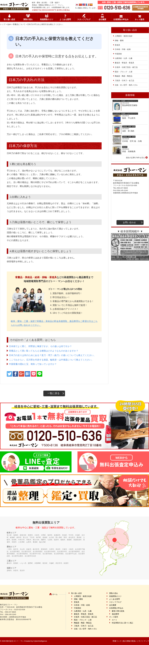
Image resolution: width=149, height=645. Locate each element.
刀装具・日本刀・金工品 (124, 81)
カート (114, 620)
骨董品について (19, 24)
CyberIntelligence (40, 641)
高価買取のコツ (46, 19)
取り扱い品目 (9, 19)
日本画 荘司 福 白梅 (132, 141)
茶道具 (117, 45)
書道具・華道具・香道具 (124, 63)
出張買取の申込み (121, 19)
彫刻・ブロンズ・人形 (123, 72)
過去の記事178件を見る (135, 158)
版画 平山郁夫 (129, 118)
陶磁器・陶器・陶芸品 (123, 76)
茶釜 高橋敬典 (128, 151)
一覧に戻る (53, 393)
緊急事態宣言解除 (129, 105)
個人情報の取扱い (130, 641)
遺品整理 (115, 614)
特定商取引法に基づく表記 (122, 623)
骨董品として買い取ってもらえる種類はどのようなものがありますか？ (43, 351)
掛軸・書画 (119, 40)
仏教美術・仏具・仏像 (123, 58)
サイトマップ (143, 641)
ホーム (55, 594)
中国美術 (118, 54)
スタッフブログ (83, 19)
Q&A (9, 24)
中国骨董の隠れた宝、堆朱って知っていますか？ (33, 364)
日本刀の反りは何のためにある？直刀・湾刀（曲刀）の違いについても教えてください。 (52, 355)
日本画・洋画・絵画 (123, 49)
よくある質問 (65, 19)
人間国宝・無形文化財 (123, 36)
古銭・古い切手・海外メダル (126, 85)
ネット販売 (139, 19)
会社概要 (102, 19)
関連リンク (117, 641)
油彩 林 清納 (129, 131)
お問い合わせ (129, 222)
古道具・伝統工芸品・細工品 (126, 67)
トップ (2, 24)
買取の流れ (28, 19)
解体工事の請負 (118, 611)
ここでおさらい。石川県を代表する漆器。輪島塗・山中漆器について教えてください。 (51, 360)
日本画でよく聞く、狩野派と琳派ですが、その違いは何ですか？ (40, 346)
